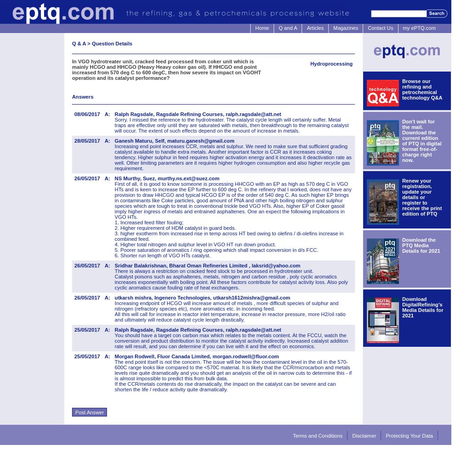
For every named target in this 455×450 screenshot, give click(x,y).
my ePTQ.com (419, 28)
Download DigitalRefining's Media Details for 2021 (423, 307)
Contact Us (380, 28)
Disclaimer (364, 436)
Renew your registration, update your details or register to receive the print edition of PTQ (422, 197)
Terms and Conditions (318, 436)
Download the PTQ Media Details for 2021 (421, 245)
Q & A (79, 43)
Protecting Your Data (409, 436)
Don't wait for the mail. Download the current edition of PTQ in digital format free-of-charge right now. (422, 141)
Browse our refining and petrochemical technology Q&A (422, 89)
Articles (315, 28)
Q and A (288, 28)
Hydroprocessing (331, 64)
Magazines (345, 28)
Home (262, 28)
